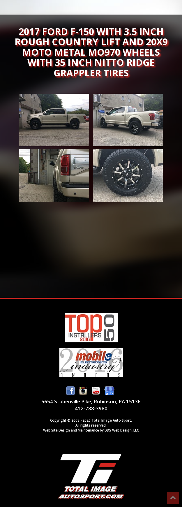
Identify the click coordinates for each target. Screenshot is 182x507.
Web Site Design (56, 430)
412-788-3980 (91, 408)
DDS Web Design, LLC (122, 430)
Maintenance (88, 430)
